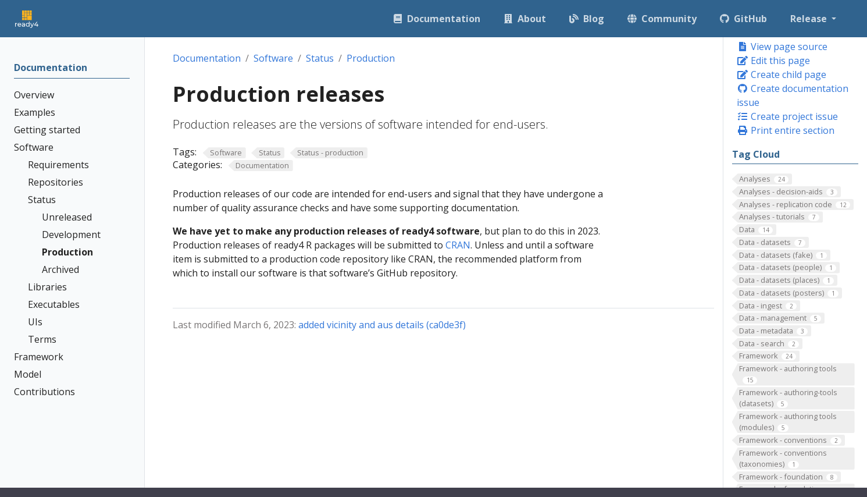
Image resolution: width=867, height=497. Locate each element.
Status (320, 58)
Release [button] (809, 18)
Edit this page (773, 60)
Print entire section (785, 130)
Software (273, 58)
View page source (782, 46)
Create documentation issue (792, 95)
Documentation (207, 58)
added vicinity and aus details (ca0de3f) (382, 324)
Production (371, 58)
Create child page (781, 74)
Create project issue (787, 116)
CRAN (457, 245)
